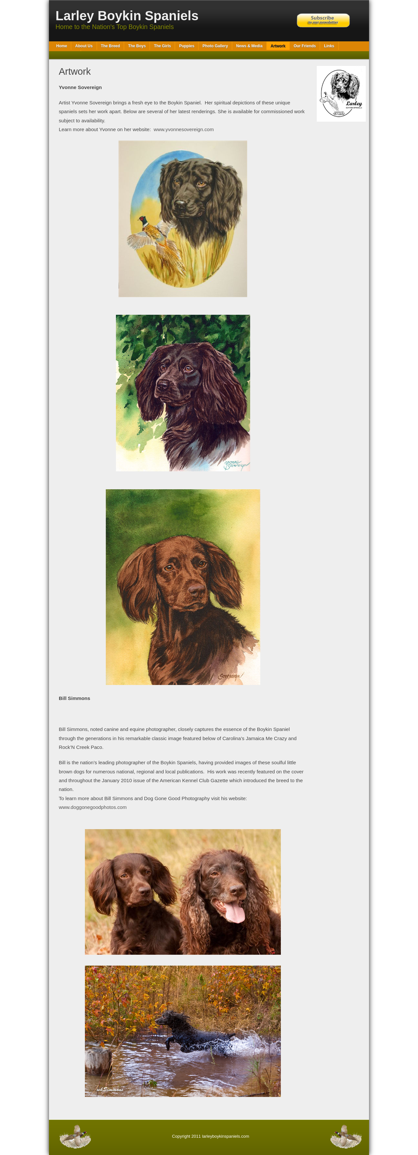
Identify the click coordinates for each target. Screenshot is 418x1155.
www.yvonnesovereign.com (183, 129)
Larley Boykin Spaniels (127, 15)
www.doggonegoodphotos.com (93, 807)
